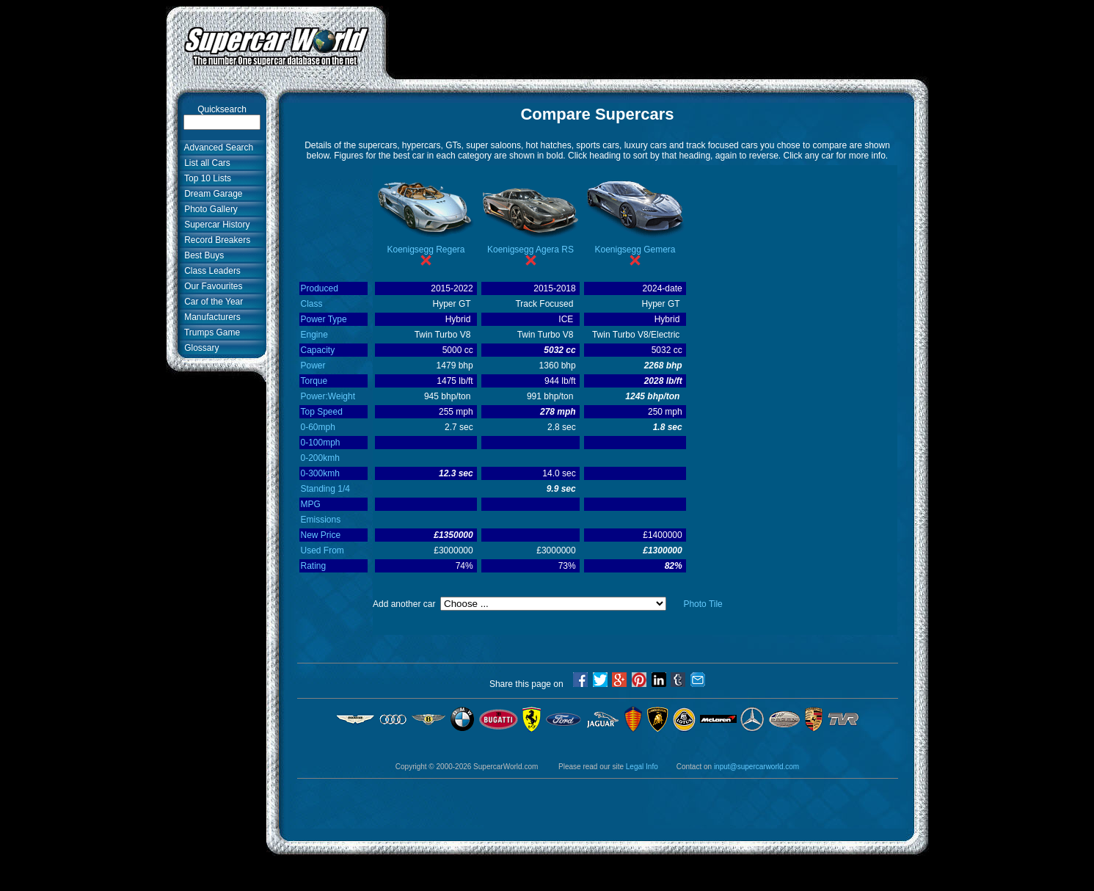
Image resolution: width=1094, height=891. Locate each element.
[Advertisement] (657, 39)
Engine (314, 335)
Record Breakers (215, 240)
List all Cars (205, 163)
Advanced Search (217, 147)
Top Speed (322, 412)
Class (312, 304)
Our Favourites (211, 286)
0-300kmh (320, 473)
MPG (311, 504)
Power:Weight (328, 396)
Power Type (324, 319)
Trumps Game (210, 332)
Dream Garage (211, 194)
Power (313, 365)
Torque (314, 381)
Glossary (199, 348)
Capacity (318, 350)
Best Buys (202, 255)
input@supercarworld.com (756, 767)
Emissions (321, 519)
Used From (322, 550)
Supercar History (215, 224)
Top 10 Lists (206, 178)
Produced (319, 288)
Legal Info (642, 767)
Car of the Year (212, 302)
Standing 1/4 (325, 489)
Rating (314, 566)
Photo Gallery (209, 209)
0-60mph (318, 427)
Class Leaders (210, 271)
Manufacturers (210, 317)
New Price (321, 535)
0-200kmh (320, 458)
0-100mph (320, 442)
